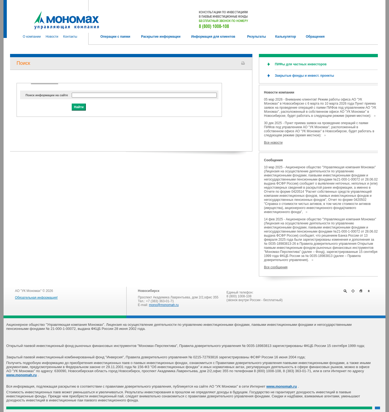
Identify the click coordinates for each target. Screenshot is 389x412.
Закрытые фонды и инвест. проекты (304, 76)
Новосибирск (148, 291)
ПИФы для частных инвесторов (301, 64)
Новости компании (279, 92)
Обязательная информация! (36, 298)
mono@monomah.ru (164, 305)
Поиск (23, 63)
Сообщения (273, 160)
